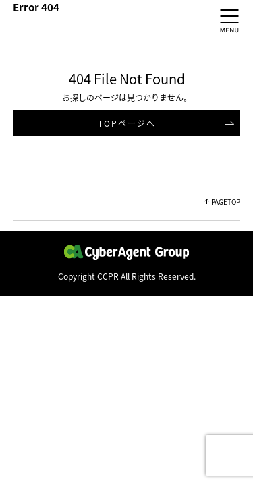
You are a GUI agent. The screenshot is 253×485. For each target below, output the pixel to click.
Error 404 (36, 7)
